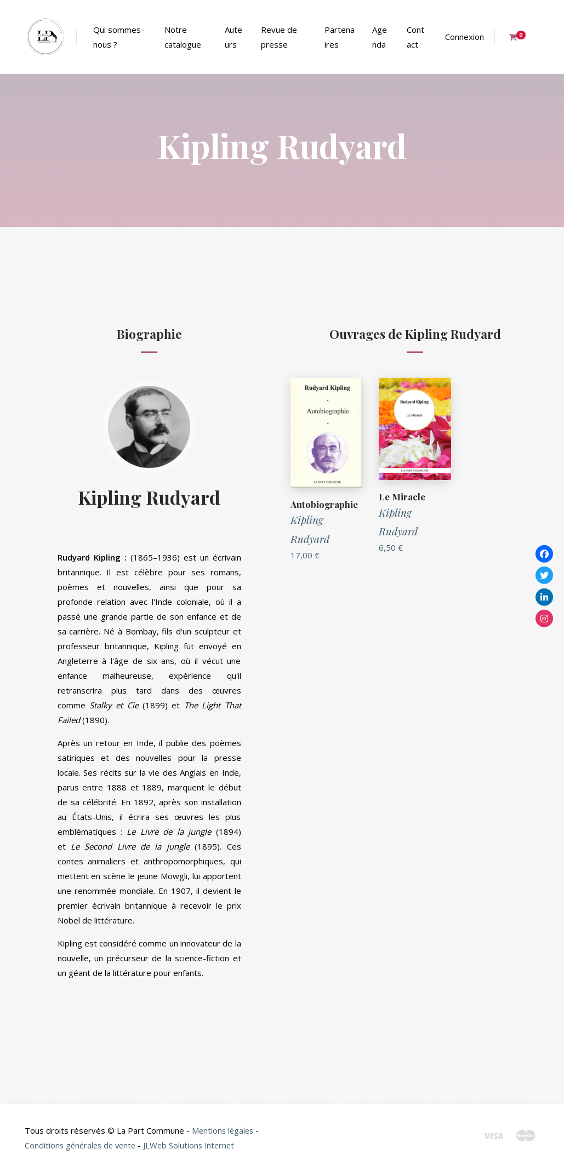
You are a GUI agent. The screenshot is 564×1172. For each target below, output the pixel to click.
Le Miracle (402, 496)
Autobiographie (323, 504)
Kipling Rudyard (149, 496)
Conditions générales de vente (82, 1145)
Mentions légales (224, 1130)
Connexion (464, 36)
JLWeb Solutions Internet (195, 1145)
